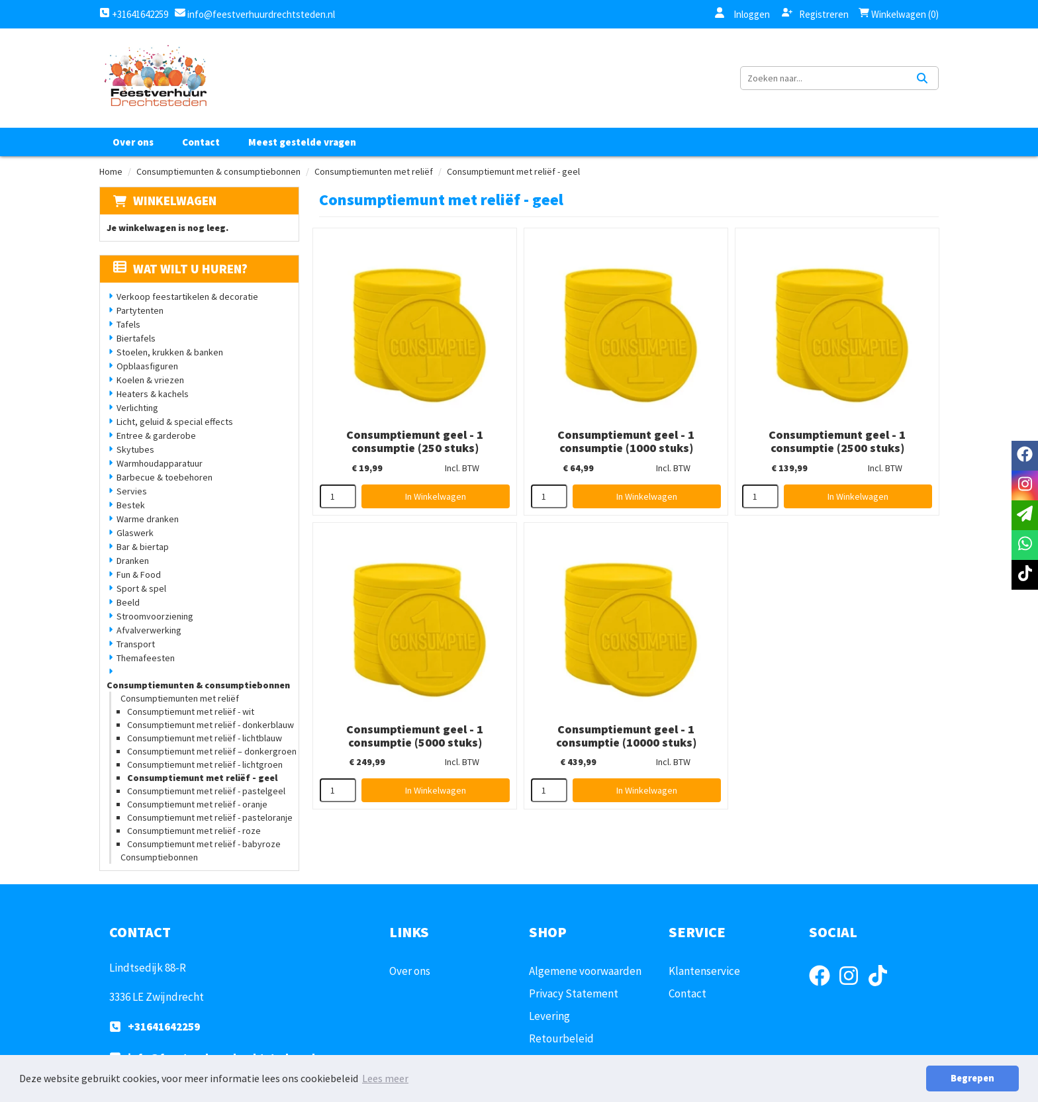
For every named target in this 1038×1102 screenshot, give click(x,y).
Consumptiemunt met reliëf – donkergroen (212, 751)
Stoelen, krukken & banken (170, 352)
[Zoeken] (922, 78)
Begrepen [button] (972, 1078)
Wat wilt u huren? (180, 269)
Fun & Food (139, 574)
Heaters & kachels (153, 394)
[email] (1025, 515)
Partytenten (140, 310)
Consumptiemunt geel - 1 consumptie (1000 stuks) (625, 441)
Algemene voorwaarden (585, 971)
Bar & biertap (143, 547)
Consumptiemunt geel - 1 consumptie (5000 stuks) (414, 735)
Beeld (128, 602)
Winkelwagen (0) (899, 14)
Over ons (133, 142)
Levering (549, 1016)
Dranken (133, 561)
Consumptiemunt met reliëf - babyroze (204, 844)
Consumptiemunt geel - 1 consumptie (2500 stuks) (837, 441)
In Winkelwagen (435, 496)
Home (110, 171)
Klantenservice (704, 971)
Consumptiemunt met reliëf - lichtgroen (205, 764)
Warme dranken (148, 519)
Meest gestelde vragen (302, 142)
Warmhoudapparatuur (160, 463)
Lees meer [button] (385, 1078)
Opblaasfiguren (147, 366)
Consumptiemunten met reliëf (373, 171)
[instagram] (852, 988)
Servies (132, 491)
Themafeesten (146, 658)
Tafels (128, 324)
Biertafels (136, 338)
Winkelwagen (174, 200)
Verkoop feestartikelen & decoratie (187, 296)
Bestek (131, 505)
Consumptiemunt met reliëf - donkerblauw (210, 725)
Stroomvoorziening (155, 616)
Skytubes (135, 449)
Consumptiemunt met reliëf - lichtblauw (204, 738)
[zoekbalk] (823, 78)
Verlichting (137, 408)
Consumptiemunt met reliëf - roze (194, 831)
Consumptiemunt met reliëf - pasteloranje (210, 817)
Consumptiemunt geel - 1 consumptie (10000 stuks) (626, 735)
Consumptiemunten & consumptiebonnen (218, 171)
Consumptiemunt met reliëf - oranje (197, 804)
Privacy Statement (573, 993)
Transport (136, 644)
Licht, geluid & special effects (175, 422)
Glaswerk (135, 533)
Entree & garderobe (156, 435)
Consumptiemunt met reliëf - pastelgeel (206, 791)
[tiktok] (881, 988)
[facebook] (823, 988)
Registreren (815, 14)
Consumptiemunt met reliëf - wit (190, 711)
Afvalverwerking (149, 630)
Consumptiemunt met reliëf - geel (202, 778)
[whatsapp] (1025, 545)
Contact (201, 142)
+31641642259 (133, 14)
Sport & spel (141, 588)
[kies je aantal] (338, 496)
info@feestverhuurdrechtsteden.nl (260, 14)
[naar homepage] (155, 78)
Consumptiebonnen (159, 857)
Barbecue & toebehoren (164, 477)
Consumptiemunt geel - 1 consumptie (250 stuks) (414, 441)
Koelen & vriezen (150, 380)
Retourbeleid (561, 1038)
